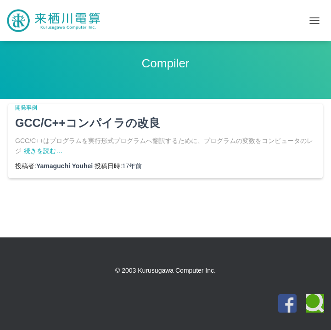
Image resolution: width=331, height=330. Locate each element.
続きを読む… (43, 150)
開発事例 (26, 107)
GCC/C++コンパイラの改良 (87, 122)
